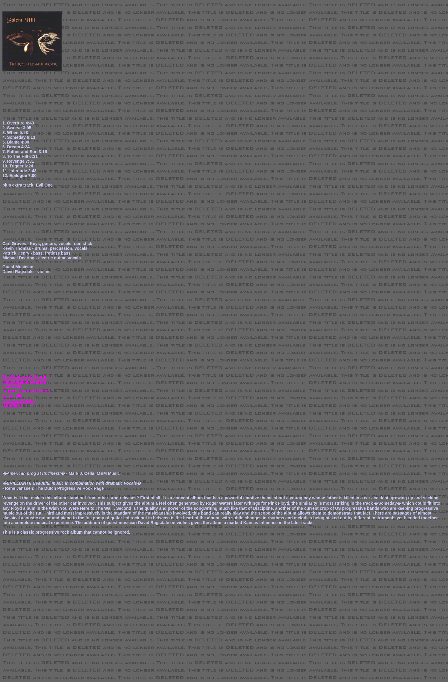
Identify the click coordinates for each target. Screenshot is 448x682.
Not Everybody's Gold (24, 381)
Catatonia (12, 386)
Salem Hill (12, 395)
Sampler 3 (12, 405)
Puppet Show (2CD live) (25, 391)
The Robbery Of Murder (25, 376)
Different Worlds (18, 400)
